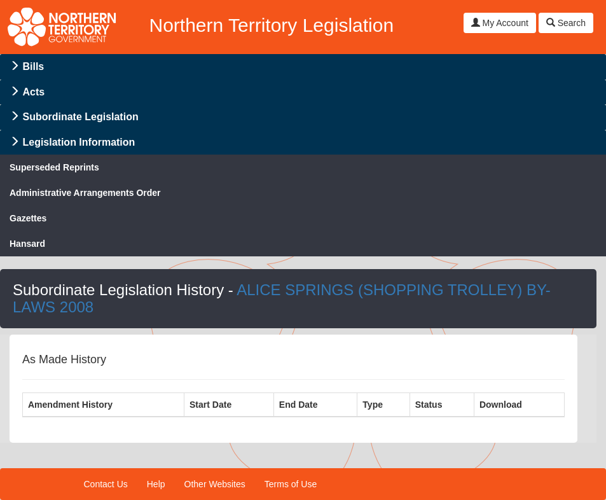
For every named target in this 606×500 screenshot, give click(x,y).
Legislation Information (78, 142)
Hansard (27, 244)
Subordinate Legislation (80, 116)
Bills (33, 66)
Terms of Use (291, 484)
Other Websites (214, 484)
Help (156, 484)
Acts (33, 92)
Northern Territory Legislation (271, 25)
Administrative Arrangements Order (85, 193)
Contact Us (106, 484)
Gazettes (28, 218)
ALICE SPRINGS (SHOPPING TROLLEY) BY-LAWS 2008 (282, 298)
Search (566, 23)
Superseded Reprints (54, 167)
